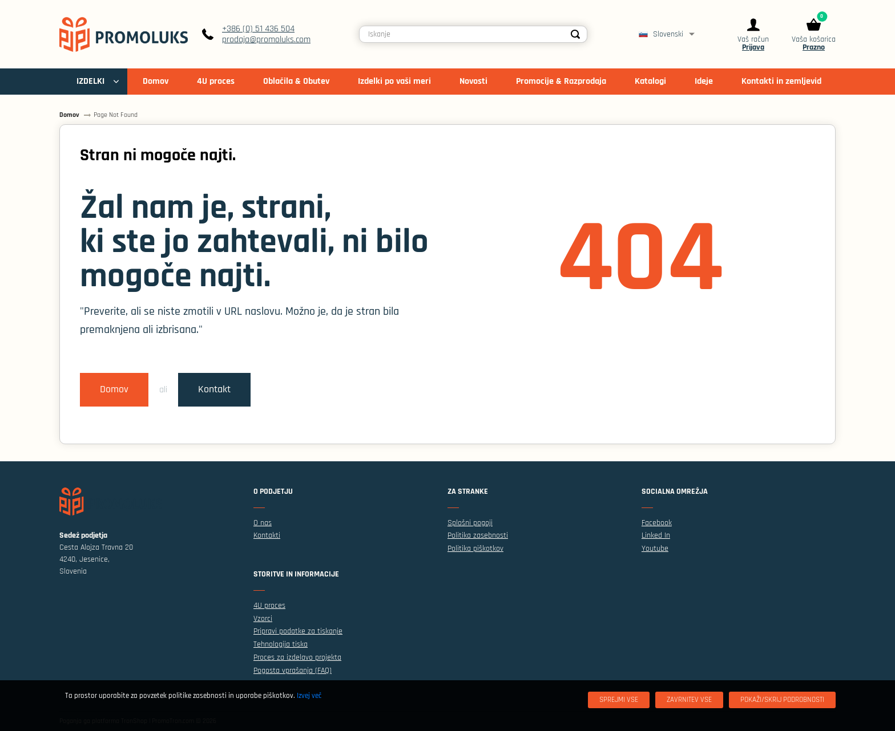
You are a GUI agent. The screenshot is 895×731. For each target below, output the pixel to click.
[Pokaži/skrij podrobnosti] (782, 700)
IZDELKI (90, 81)
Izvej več (309, 695)
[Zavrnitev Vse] (689, 700)
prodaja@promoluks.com (266, 39)
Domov (114, 389)
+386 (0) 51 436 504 (258, 28)
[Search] (575, 34)
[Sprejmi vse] (619, 700)
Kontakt (214, 389)
